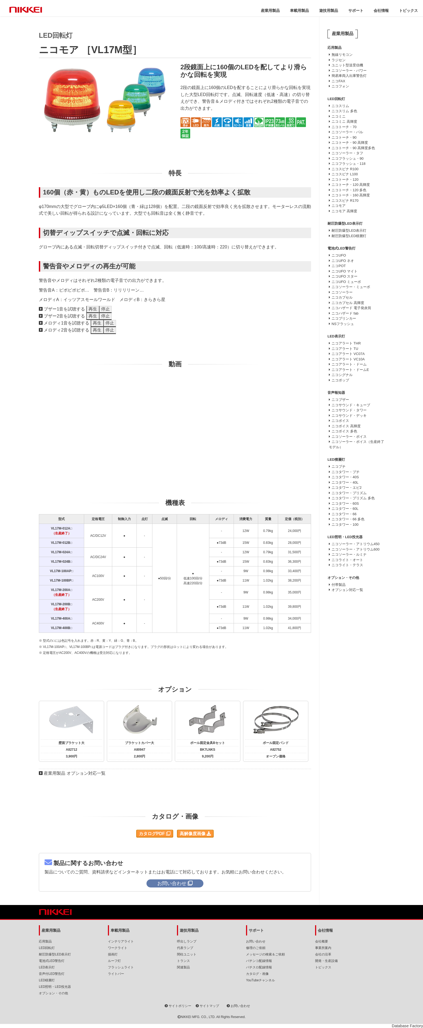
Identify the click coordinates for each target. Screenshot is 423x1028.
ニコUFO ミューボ (346, 282)
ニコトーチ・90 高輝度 (350, 143)
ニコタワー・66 (344, 514)
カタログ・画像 (257, 974)
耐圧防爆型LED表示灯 (349, 230)
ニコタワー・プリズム (349, 493)
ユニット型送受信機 (347, 65)
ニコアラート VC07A (348, 354)
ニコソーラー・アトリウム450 (356, 544)
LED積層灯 (47, 980)
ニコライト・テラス (347, 565)
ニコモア (339, 206)
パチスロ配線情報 (259, 967)
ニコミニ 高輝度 (344, 121)
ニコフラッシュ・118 (349, 164)
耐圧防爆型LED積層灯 (349, 236)
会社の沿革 (323, 954)
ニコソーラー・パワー (349, 71)
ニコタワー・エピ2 (346, 488)
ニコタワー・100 (345, 524)
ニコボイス (340, 421)
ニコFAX (338, 81)
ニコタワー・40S (345, 477)
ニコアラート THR (346, 343)
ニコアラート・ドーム (349, 364)
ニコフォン (340, 86)
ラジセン (339, 60)
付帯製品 (339, 585)
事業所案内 (323, 948)
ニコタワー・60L (345, 509)
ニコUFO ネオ (343, 261)
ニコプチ (339, 467)
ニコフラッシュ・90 (347, 158)
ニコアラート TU (345, 349)
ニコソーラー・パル (347, 132)
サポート (355, 10)
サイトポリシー (178, 1006)
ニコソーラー (342, 292)
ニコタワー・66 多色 (348, 519)
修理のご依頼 (255, 948)
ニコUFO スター (344, 276)
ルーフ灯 (114, 961)
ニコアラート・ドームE (350, 370)
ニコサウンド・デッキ (349, 416)
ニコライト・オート (347, 560)
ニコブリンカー (344, 318)
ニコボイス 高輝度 (346, 426)
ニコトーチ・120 (345, 179)
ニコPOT (339, 266)
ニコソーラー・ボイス (349, 437)
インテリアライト (121, 941)
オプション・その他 (53, 993)
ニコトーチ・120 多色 (349, 190)
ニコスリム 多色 (344, 111)
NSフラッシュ (343, 324)
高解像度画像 (195, 833)
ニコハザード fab (345, 313)
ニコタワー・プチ (346, 472)
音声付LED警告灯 (51, 974)
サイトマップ (207, 1006)
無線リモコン (342, 55)
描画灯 (113, 954)
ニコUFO (339, 255)
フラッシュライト (121, 967)
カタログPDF (154, 833)
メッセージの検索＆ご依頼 (265, 954)
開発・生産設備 (326, 961)
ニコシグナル (342, 375)
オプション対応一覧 (347, 590)
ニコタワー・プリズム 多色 (353, 498)
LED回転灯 (47, 948)
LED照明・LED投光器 (55, 987)
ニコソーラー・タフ (347, 153)
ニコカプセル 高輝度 (348, 303)
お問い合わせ (255, 941)
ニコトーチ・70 (344, 127)
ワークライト (117, 948)
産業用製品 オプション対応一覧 (74, 773)
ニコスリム (340, 106)
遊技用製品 (328, 10)
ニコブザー (340, 400)
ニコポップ (340, 380)
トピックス (408, 10)
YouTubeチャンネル (260, 980)
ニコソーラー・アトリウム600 (356, 549)
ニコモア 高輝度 (344, 211)
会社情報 (381, 10)
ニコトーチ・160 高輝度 (351, 195)
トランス (183, 961)
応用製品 (45, 941)
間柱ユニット (186, 954)
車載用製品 (299, 10)
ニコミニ (339, 116)
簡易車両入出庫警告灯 (349, 76)
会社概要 (321, 941)
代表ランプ (185, 948)
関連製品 (183, 967)
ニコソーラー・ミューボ (351, 287)
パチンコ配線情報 (259, 961)
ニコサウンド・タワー (349, 410)
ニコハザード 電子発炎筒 (351, 308)
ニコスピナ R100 (345, 169)
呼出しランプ (186, 941)
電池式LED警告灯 (51, 961)
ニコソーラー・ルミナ (349, 554)
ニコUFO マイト (344, 271)
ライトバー (116, 974)
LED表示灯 (47, 967)
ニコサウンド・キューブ (351, 405)
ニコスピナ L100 (345, 174)
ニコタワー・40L (345, 482)
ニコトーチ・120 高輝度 (351, 185)
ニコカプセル (342, 297)
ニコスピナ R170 (345, 201)
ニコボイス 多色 (344, 431)
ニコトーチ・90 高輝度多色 (353, 148)
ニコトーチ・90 (344, 137)
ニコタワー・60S (345, 503)
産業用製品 (270, 10)
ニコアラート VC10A (348, 359)
